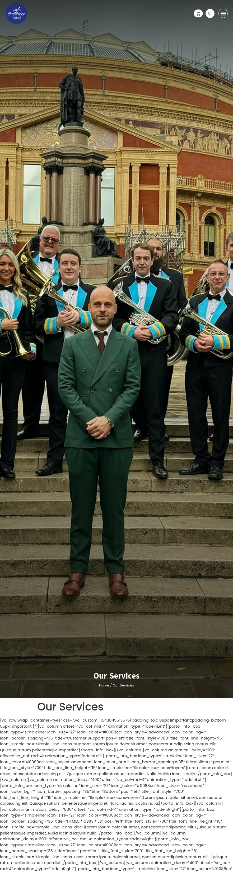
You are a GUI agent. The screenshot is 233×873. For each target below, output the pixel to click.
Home (104, 685)
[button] (223, 13)
